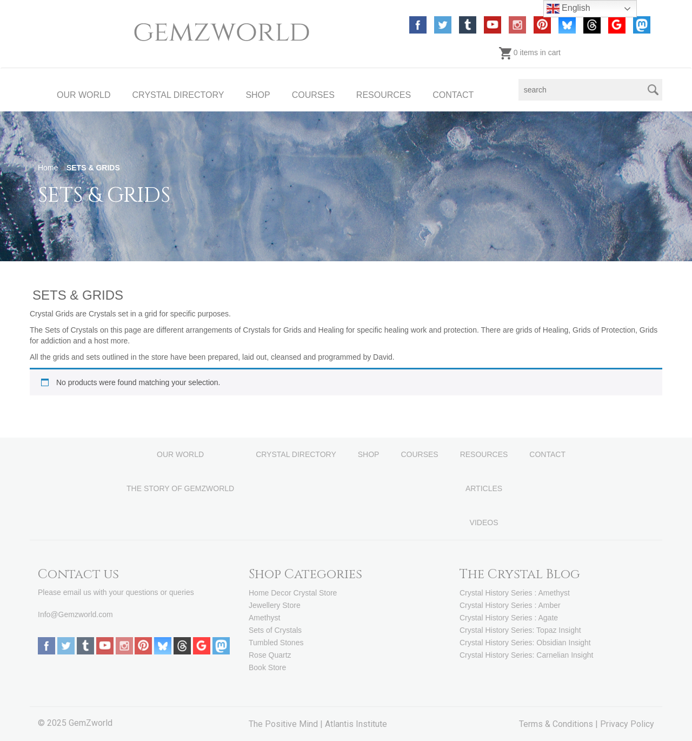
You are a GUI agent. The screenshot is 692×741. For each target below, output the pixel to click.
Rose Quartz (270, 655)
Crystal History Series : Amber (510, 605)
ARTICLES (483, 488)
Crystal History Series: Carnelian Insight (526, 655)
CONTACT (453, 95)
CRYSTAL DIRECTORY (178, 95)
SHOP (257, 95)
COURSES (313, 95)
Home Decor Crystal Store (293, 592)
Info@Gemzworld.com (75, 614)
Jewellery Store (275, 605)
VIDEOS (484, 522)
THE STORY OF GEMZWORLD (180, 488)
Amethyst (264, 617)
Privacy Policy (627, 724)
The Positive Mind (283, 724)
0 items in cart (530, 52)
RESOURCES (383, 95)
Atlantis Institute (356, 724)
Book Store (267, 667)
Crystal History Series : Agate (509, 617)
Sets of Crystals (275, 630)
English (568, 8)
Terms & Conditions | (559, 724)
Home (48, 167)
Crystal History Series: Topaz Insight (520, 630)
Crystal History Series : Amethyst (515, 592)
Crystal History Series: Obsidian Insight (525, 642)
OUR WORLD (84, 95)
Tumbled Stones (276, 642)
